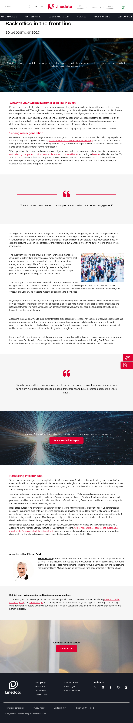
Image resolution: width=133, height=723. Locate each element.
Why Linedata (82, 7)
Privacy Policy (39, 708)
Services (81, 17)
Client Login (69, 687)
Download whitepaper (66, 440)
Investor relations (110, 7)
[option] (66, 205)
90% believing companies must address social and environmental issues (43, 154)
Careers (96, 7)
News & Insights (102, 17)
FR (42, 6)
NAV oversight (36, 602)
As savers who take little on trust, (37, 531)
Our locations (40, 691)
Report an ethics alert (84, 708)
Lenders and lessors (59, 17)
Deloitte (95, 154)
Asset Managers (9, 17)
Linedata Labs (41, 695)
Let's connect (125, 17)
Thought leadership (128, 365)
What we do (40, 687)
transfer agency (16, 602)
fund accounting (112, 599)
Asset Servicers (33, 17)
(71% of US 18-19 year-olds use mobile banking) (70, 140)
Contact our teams (72, 691)
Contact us (66, 648)
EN (36, 6)
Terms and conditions (14, 708)
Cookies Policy (60, 708)
